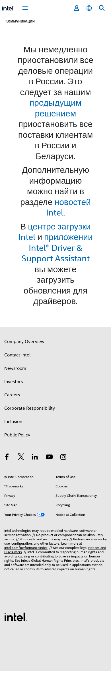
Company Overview (24, 341)
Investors (13, 382)
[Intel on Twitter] (21, 458)
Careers (12, 395)
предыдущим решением (56, 108)
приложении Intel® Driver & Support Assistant (57, 248)
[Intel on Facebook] (7, 458)
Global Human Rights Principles (55, 560)
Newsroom (15, 368)
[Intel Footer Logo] (15, 617)
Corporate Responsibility (29, 408)
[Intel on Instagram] (63, 458)
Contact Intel (17, 355)
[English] (89, 8)
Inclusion (13, 421)
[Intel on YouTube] (49, 458)
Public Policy (17, 435)
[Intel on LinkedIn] (35, 458)
